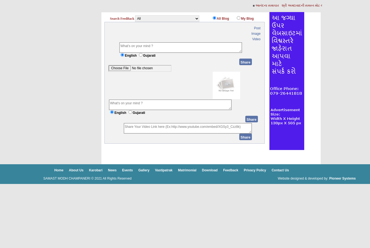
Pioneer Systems (342, 178)
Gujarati (149, 55)
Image (255, 34)
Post (257, 28)
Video (256, 39)
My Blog (247, 19)
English (130, 55)
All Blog (223, 19)
